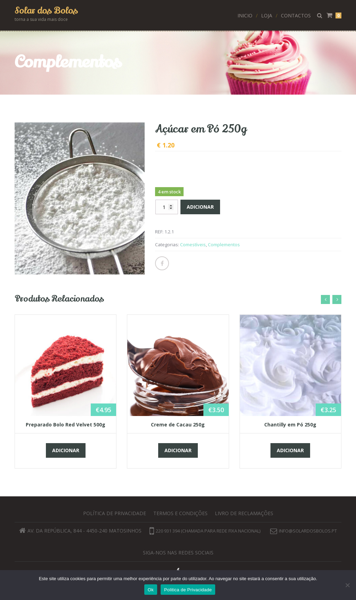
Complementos (224, 244)
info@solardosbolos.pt (308, 531)
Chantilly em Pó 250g (290, 424)
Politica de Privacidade (188, 589)
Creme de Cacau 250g (178, 424)
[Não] (347, 585)
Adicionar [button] (65, 450)
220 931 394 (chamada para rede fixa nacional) (204, 531)
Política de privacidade (114, 513)
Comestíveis (193, 244)
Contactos (296, 15)
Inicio (244, 15)
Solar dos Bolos (46, 11)
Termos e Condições (180, 513)
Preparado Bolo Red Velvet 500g (65, 424)
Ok (151, 589)
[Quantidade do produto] (166, 207)
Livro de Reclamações (244, 513)
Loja (266, 15)
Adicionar (200, 206)
